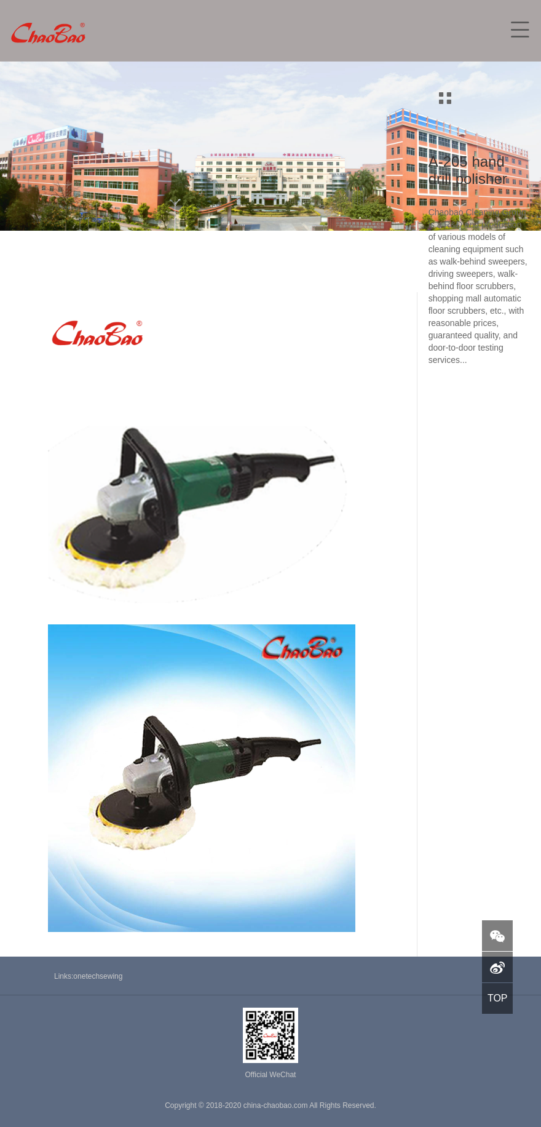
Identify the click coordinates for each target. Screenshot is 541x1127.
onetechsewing (97, 976)
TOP (498, 998)
